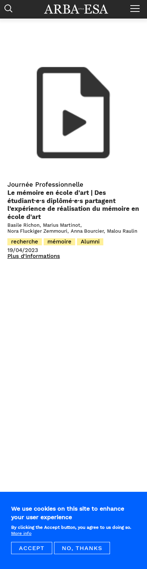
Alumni (90, 241)
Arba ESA (81, 9)
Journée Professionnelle (45, 184)
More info (21, 536)
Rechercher (10, 10)
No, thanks (82, 551)
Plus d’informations (33, 256)
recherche (24, 241)
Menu (136, 5)
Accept (31, 551)
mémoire (59, 241)
